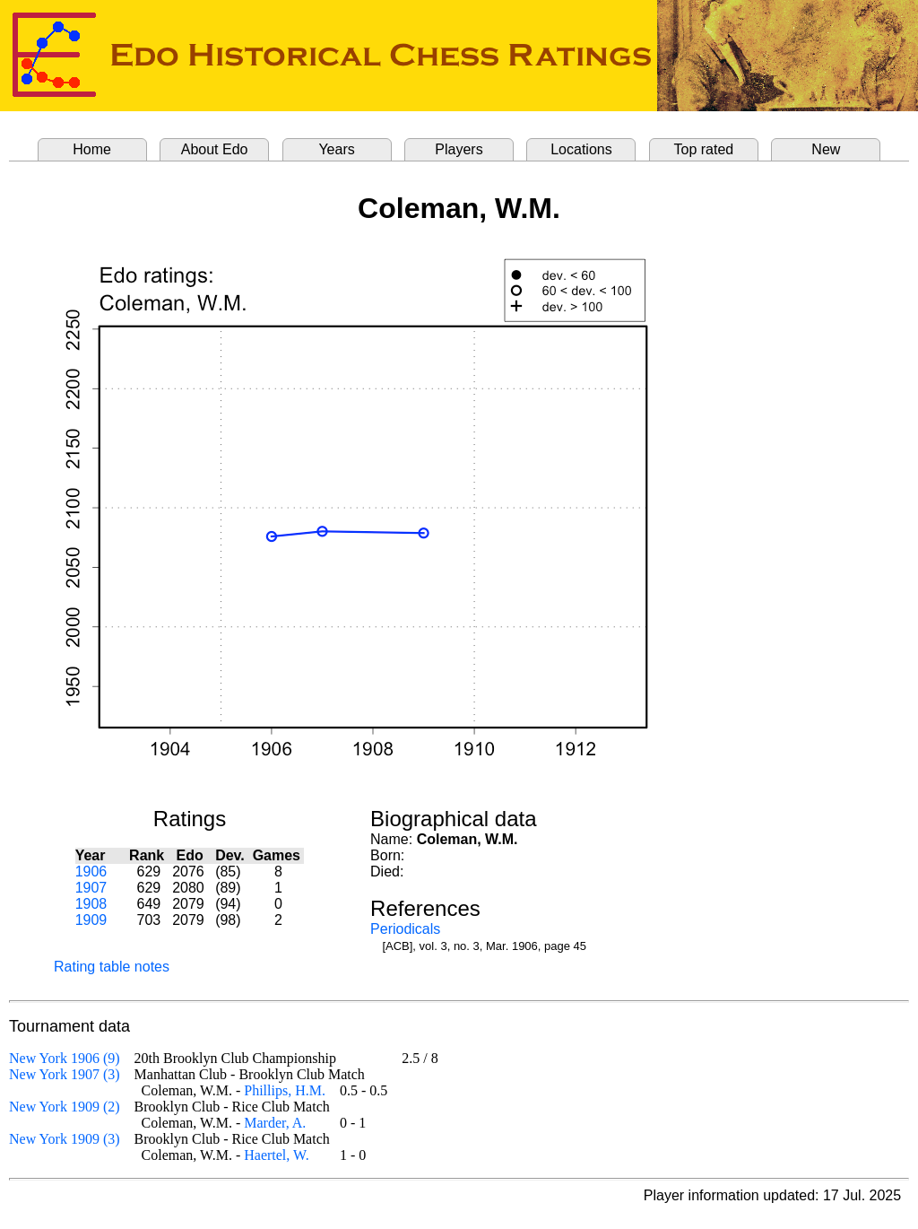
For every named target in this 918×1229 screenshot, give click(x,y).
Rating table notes (111, 966)
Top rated (704, 149)
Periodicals (405, 929)
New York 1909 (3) (64, 1138)
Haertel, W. (276, 1155)
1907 (91, 887)
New (825, 149)
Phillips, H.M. (284, 1090)
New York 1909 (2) (64, 1106)
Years (336, 149)
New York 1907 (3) (64, 1074)
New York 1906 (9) (64, 1058)
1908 (91, 903)
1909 (91, 920)
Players (458, 149)
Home (92, 149)
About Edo (214, 149)
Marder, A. (275, 1122)
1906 (91, 871)
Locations (581, 149)
